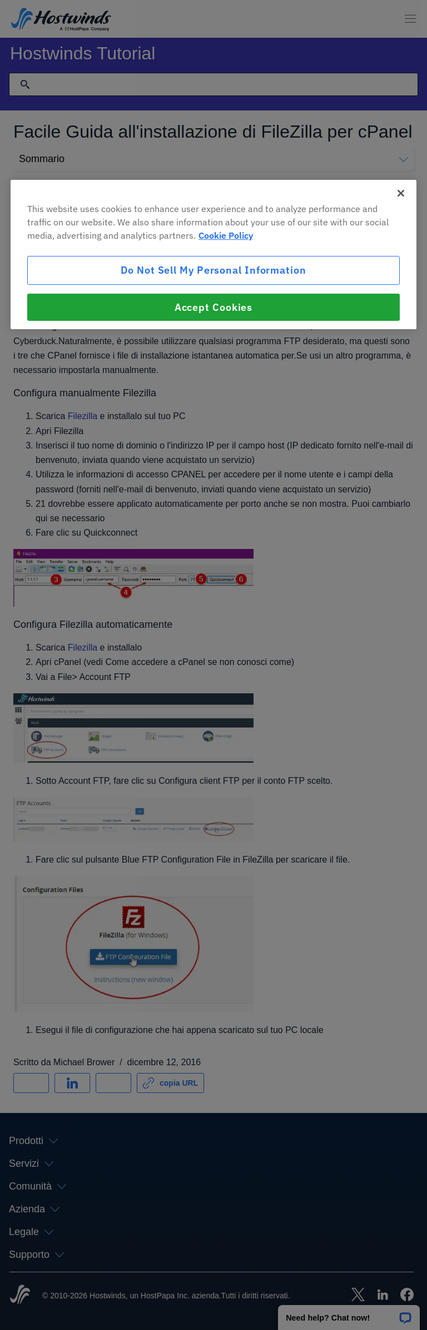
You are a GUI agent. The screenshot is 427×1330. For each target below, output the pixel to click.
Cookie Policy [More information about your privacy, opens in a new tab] (225, 235)
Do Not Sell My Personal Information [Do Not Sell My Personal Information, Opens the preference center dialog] (213, 270)
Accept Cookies (214, 307)
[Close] (401, 194)
